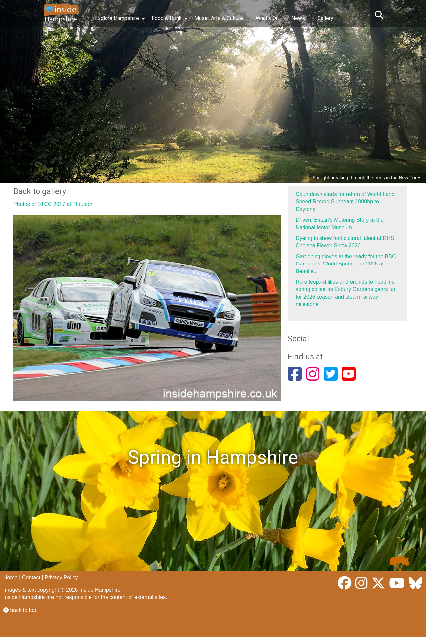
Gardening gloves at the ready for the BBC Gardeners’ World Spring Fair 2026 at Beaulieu (346, 264)
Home (10, 577)
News (298, 18)
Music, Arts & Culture (218, 18)
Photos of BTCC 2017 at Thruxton (53, 204)
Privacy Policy (61, 577)
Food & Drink (167, 18)
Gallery (325, 18)
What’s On (267, 18)
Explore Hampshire (117, 18)
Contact (31, 577)
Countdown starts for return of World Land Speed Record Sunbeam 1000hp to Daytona (345, 201)
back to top (19, 610)
